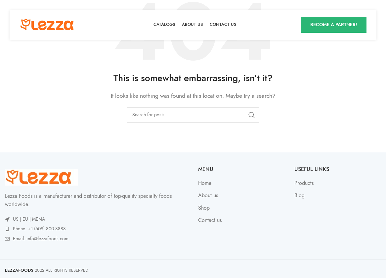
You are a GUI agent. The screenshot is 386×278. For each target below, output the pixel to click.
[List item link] (96, 229)
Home (204, 183)
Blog (299, 195)
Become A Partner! (333, 25)
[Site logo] (49, 24)
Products (304, 183)
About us (208, 195)
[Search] (193, 115)
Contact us (210, 220)
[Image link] (41, 176)
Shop (204, 208)
